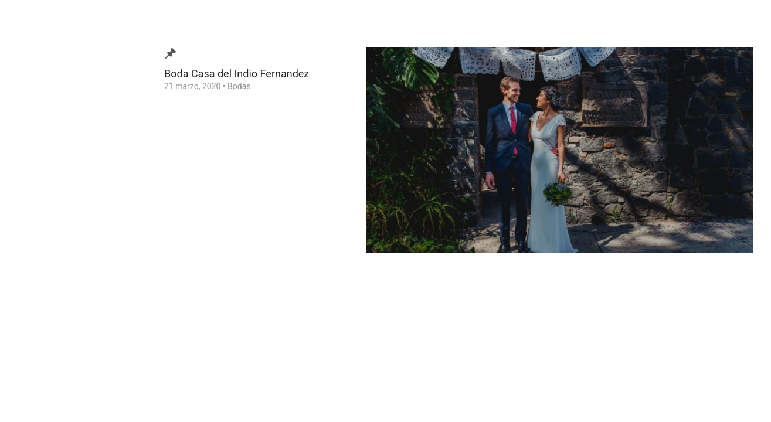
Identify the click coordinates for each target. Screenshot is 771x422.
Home (37, 266)
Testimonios (49, 212)
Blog (34, 157)
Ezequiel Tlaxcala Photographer (75, 395)
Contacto (43, 230)
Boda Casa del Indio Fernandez (236, 73)
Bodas (238, 86)
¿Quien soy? (48, 194)
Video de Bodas (54, 176)
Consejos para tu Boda (67, 248)
